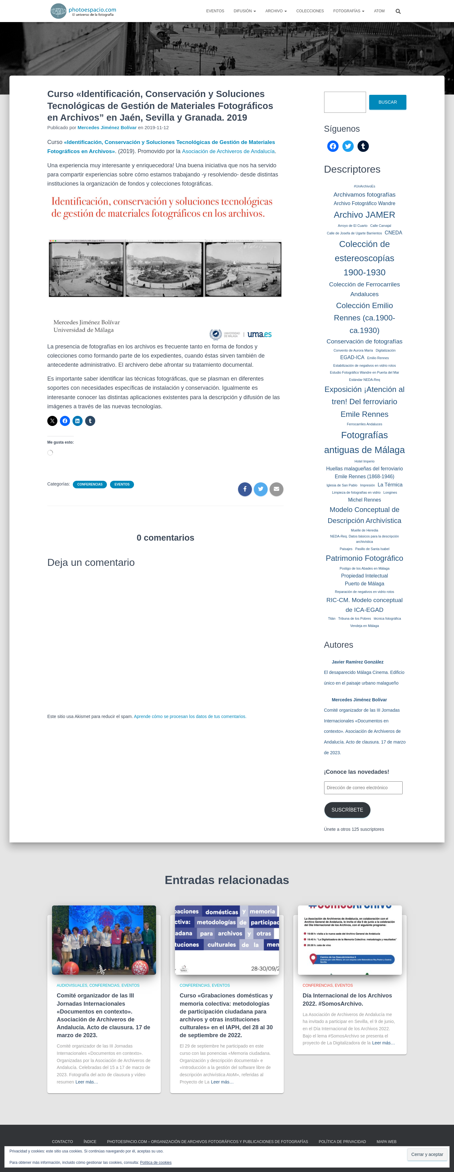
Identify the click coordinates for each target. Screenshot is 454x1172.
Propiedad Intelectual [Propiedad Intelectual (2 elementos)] (364, 575)
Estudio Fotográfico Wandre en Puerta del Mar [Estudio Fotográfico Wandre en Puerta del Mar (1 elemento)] (364, 372)
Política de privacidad (342, 1142)
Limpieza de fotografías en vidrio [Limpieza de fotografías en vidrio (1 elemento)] (356, 492)
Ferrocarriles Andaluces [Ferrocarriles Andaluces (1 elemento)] (364, 424)
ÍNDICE (90, 1142)
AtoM (379, 11)
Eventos (215, 11)
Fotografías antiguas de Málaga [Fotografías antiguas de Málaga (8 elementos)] (364, 442)
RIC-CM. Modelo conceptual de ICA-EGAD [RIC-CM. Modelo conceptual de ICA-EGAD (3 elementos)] (364, 605)
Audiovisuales (72, 985)
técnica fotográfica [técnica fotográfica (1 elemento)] (387, 618)
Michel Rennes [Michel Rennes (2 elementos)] (364, 500)
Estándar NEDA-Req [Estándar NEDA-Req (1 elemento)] (364, 380)
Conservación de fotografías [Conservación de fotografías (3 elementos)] (365, 341)
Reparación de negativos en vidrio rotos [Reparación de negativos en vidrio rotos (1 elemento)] (364, 592)
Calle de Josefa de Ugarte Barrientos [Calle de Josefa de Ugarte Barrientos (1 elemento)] (354, 233)
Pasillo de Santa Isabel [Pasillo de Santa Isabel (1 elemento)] (372, 549)
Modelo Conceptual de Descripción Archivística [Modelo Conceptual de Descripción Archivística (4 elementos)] (364, 515)
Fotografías (348, 11)
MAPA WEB (387, 1142)
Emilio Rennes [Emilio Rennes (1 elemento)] (378, 358)
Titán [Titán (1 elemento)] (331, 618)
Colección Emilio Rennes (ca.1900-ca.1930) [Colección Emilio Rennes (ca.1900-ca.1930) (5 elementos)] (364, 318)
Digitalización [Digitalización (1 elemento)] (386, 350)
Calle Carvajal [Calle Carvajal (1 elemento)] (380, 225)
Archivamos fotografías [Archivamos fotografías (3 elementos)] (365, 194)
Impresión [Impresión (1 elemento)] (367, 485)
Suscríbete (347, 810)
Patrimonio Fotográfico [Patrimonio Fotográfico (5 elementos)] (364, 558)
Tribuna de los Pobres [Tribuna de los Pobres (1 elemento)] (354, 618)
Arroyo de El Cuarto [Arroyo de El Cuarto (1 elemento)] (353, 225)
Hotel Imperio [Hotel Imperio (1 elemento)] (365, 461)
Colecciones (310, 11)
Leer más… (86, 1081)
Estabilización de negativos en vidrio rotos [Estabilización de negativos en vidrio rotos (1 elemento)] (364, 365)
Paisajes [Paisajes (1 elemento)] (346, 549)
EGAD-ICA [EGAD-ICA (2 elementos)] (352, 357)
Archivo (276, 11)
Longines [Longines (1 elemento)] (390, 492)
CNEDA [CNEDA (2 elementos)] (393, 232)
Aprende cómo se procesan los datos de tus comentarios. (190, 725)
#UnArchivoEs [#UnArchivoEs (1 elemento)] (364, 186)
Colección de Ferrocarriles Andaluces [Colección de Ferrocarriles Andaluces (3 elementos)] (364, 289)
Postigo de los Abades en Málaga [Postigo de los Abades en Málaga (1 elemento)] (364, 568)
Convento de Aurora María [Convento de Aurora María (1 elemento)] (353, 350)
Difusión (245, 11)
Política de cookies (156, 1162)
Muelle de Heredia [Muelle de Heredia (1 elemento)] (364, 530)
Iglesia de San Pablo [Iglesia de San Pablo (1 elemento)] (342, 485)
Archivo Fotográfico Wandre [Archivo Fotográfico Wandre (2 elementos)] (364, 203)
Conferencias (89, 493)
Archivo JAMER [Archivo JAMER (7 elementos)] (364, 215)
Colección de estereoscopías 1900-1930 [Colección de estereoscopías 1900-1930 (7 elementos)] (364, 258)
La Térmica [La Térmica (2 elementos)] (390, 484)
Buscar (388, 102)
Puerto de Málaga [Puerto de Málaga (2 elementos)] (364, 583)
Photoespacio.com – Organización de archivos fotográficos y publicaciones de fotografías (207, 1142)
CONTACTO (62, 1142)
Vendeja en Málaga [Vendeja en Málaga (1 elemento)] (364, 626)
